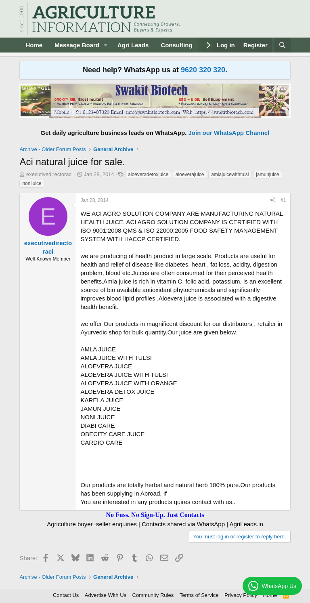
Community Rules (153, 595)
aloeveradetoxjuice (148, 174)
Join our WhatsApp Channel (229, 132)
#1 (283, 200)
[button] (105, 45)
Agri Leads (133, 45)
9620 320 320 (203, 70)
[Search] (282, 45)
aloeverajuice (190, 174)
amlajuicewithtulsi (230, 174)
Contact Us (66, 595)
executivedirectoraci (49, 174)
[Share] (272, 200)
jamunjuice (267, 174)
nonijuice (31, 183)
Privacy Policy (240, 595)
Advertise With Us (105, 595)
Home (33, 45)
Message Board (76, 45)
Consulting (176, 45)
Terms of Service (199, 595)
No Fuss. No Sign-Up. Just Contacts (155, 514)
